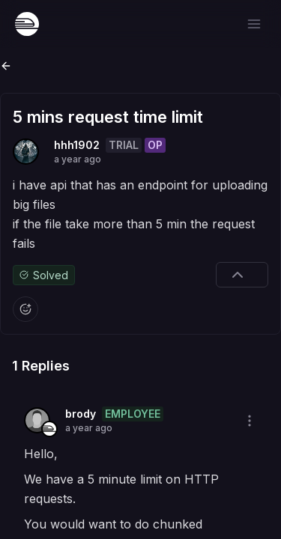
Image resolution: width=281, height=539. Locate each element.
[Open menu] (254, 24)
